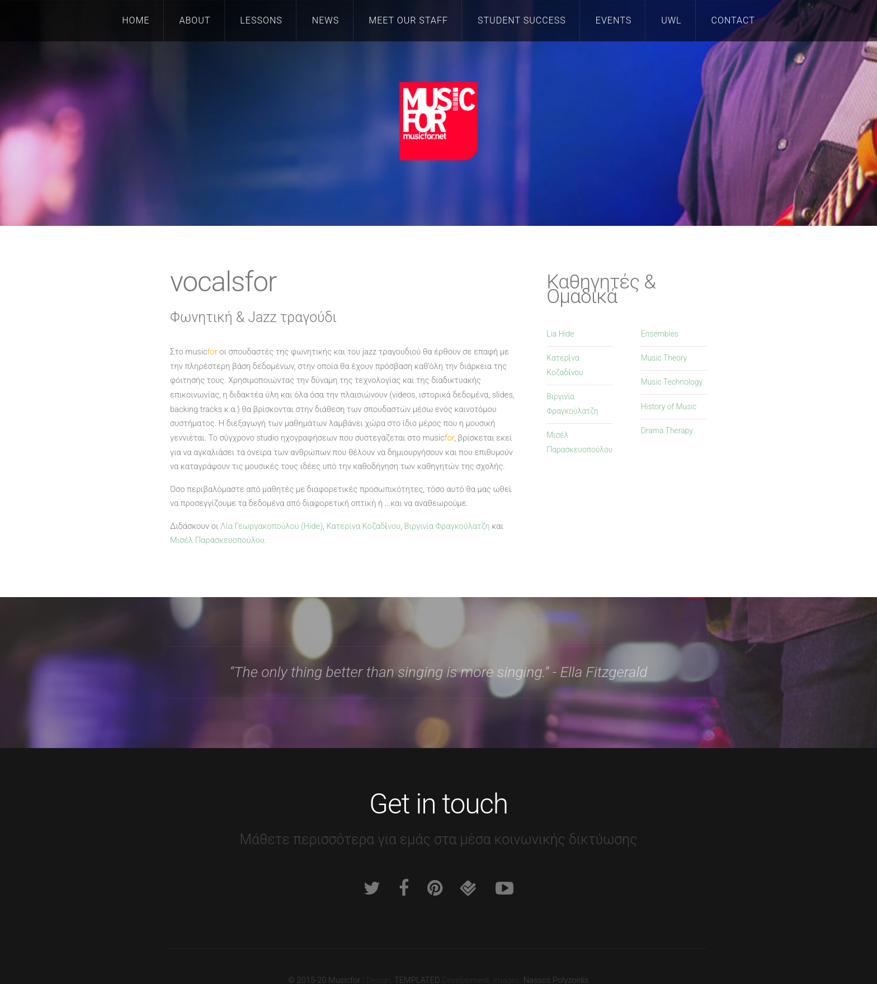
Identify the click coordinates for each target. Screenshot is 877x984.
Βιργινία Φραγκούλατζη (447, 526)
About (194, 20)
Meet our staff (408, 20)
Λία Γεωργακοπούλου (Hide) (271, 526)
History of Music (669, 406)
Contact (733, 20)
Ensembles (659, 333)
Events (613, 20)
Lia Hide (560, 333)
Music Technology (672, 381)
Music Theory (664, 357)
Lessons (261, 20)
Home (135, 20)
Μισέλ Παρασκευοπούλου (217, 540)
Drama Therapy (667, 430)
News (326, 20)
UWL (671, 20)
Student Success (522, 20)
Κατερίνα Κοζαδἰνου (363, 526)
